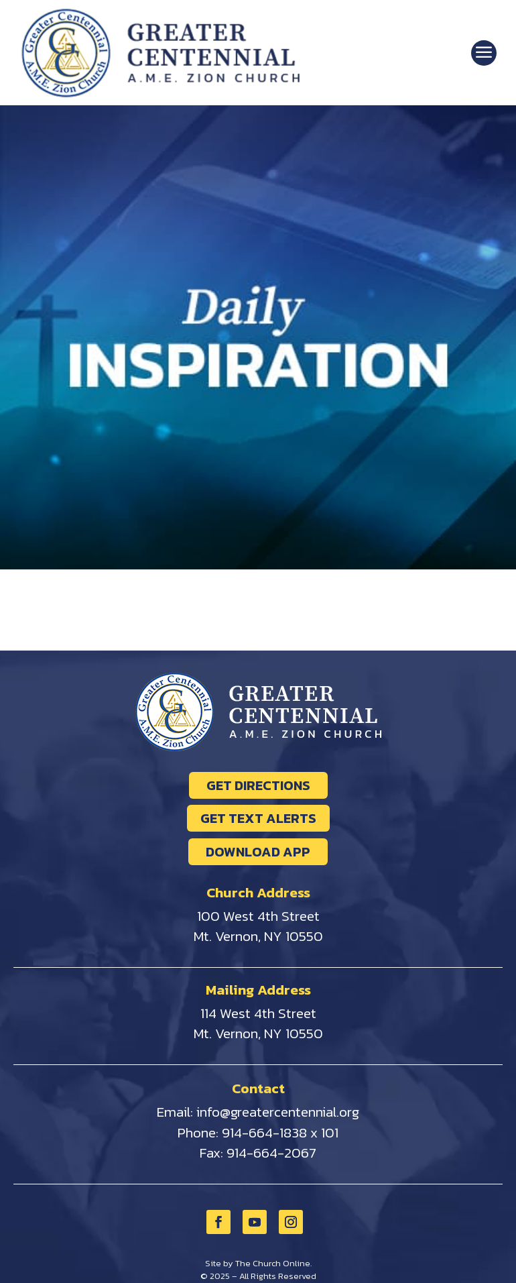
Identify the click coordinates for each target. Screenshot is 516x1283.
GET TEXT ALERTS (258, 818)
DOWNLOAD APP (258, 852)
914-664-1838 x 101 (280, 1132)
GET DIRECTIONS (258, 785)
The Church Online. (273, 1263)
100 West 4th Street (258, 915)
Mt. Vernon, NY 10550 (258, 936)
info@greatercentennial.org (277, 1111)
